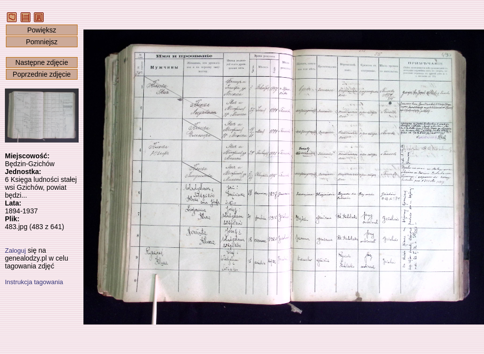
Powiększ (41, 30)
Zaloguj (15, 250)
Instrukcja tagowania (34, 282)
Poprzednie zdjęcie (42, 74)
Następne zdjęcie (41, 62)
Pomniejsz (42, 42)
